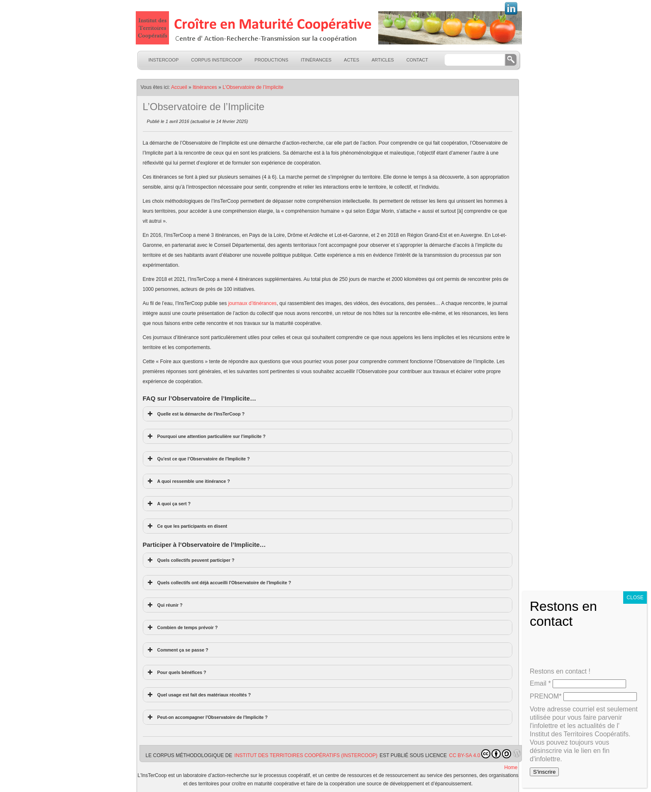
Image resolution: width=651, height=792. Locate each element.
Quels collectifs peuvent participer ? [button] (190, 560)
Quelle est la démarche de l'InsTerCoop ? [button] (195, 414)
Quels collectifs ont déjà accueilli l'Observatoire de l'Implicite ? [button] (218, 582)
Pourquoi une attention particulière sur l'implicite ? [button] (206, 436)
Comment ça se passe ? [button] (177, 650)
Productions (271, 59)
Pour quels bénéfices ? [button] (176, 672)
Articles (383, 59)
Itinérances (316, 59)
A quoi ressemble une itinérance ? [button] (188, 481)
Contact (417, 59)
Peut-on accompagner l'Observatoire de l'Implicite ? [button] (207, 717)
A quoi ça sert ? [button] (168, 503)
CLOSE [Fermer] (635, 597)
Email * (540, 683)
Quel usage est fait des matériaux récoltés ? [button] (198, 695)
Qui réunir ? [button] (164, 605)
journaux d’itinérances (252, 303)
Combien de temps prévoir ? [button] (182, 627)
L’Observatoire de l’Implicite (253, 87)
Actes (351, 59)
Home (510, 767)
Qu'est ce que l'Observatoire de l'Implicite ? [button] (198, 459)
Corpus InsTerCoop (216, 59)
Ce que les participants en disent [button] (187, 526)
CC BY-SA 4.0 (480, 753)
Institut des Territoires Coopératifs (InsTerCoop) (306, 755)
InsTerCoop (164, 59)
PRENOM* (545, 696)
